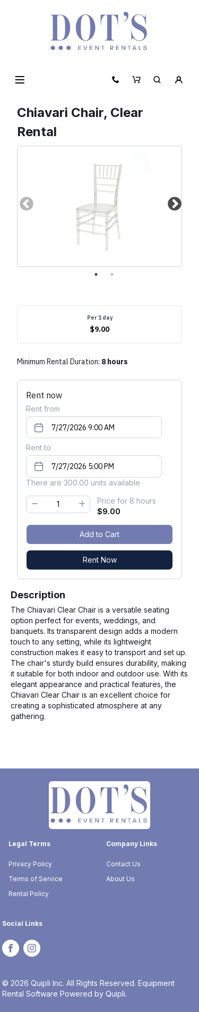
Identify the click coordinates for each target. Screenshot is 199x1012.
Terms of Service (35, 879)
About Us (120, 879)
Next (173, 204)
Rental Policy (28, 894)
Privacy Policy (30, 864)
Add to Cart (99, 534)
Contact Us (123, 864)
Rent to (38, 447)
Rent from (43, 408)
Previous (25, 204)
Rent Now (100, 559)
